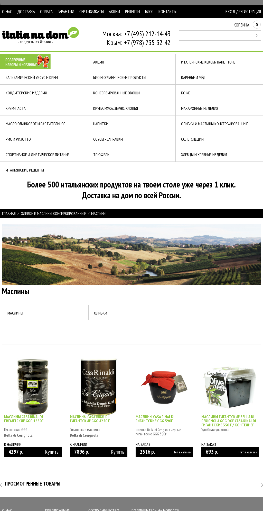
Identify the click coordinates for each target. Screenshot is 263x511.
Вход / (232, 11)
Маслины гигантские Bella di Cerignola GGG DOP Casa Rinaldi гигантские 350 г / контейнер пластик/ (228, 423)
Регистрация (250, 11)
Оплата (46, 11)
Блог (149, 11)
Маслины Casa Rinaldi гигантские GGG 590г (155, 418)
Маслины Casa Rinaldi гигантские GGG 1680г (23, 418)
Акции (114, 11)
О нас (7, 11)
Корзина (247, 25)
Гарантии (66, 11)
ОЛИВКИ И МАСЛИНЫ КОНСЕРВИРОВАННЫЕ (53, 213)
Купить (52, 452)
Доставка (26, 11)
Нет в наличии (182, 452)
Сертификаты (91, 11)
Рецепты (132, 11)
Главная (9, 213)
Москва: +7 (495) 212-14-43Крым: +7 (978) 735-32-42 (136, 38)
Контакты (167, 11)
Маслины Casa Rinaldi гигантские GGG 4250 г (90, 418)
